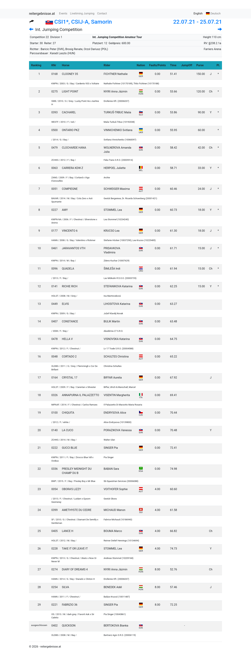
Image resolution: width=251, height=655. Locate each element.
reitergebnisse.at (42, 13)
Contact (102, 13)
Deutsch (213, 13)
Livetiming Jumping (82, 13)
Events (63, 13)
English (196, 13)
